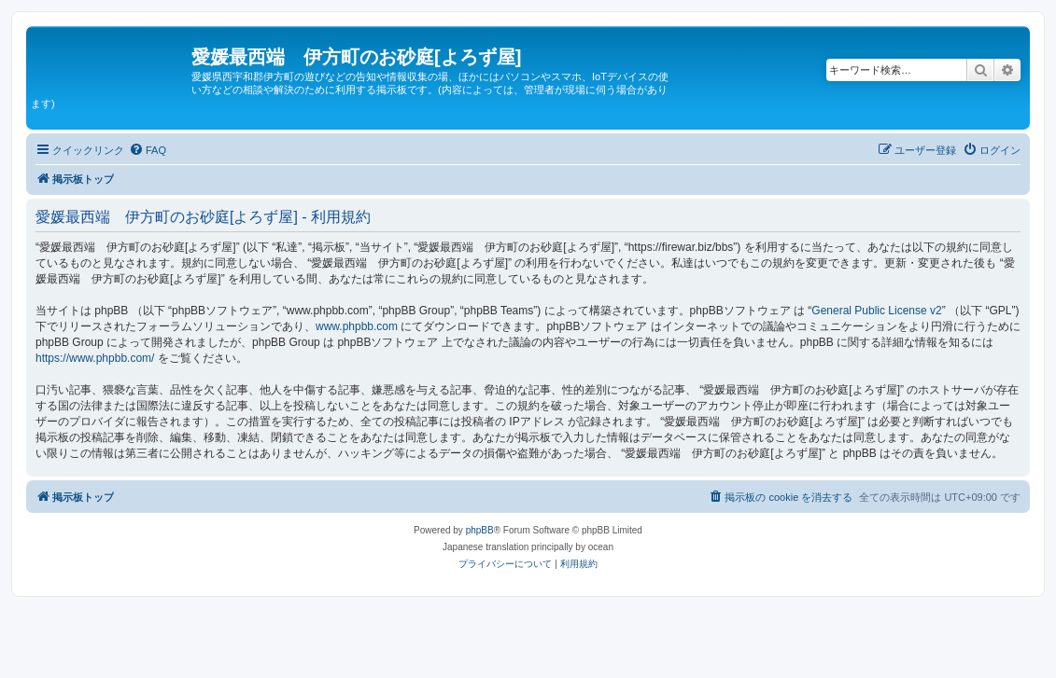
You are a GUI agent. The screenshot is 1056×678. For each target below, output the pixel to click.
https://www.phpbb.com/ (94, 358)
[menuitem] (147, 150)
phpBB (480, 530)
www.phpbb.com (357, 326)
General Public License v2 (876, 310)
